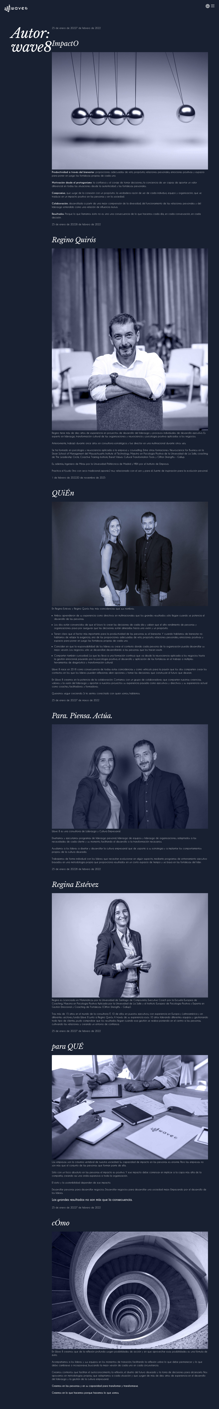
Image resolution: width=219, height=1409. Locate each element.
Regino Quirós (74, 240)
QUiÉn (63, 493)
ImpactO (65, 43)
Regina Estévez (75, 884)
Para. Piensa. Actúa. (82, 715)
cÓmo (60, 1223)
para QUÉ (67, 1046)
